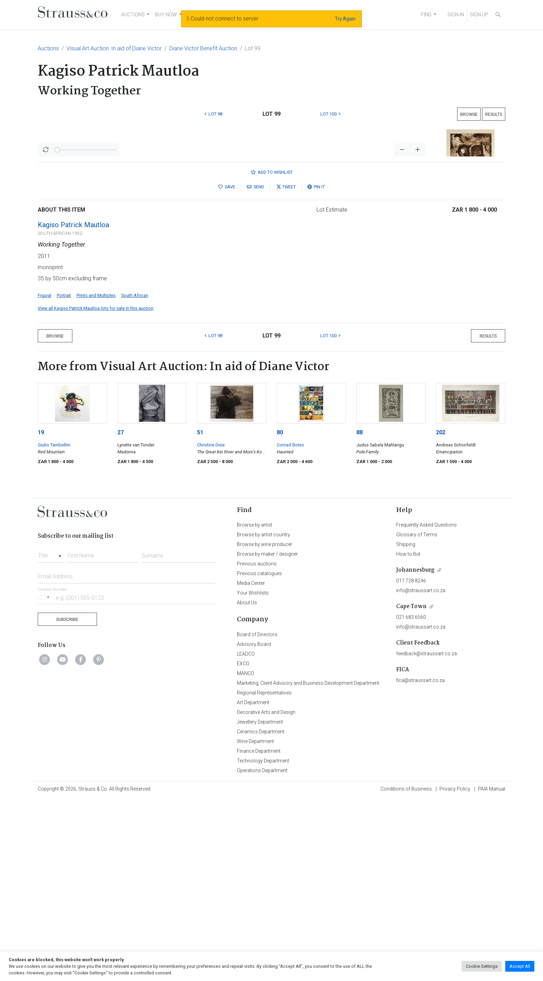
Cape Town (411, 788)
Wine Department (255, 923)
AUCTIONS (133, 14)
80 (280, 614)
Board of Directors (257, 816)
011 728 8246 (411, 762)
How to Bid (408, 736)
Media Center (251, 765)
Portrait (64, 477)
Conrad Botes (290, 626)
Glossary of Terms (416, 716)
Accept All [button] (519, 966)
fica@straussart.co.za (420, 862)
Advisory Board (254, 826)
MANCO (245, 855)
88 (359, 614)
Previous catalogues (259, 755)
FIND (426, 14)
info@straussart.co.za (420, 772)
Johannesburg (415, 752)
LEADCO (246, 835)
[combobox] (51, 735)
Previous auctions (257, 745)
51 (200, 614)
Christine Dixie (211, 626)
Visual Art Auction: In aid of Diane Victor (114, 48)
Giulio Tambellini (54, 626)
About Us (247, 784)
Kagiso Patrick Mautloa (73, 406)
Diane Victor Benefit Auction (203, 48)
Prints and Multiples (96, 477)
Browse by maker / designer (267, 736)
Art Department (253, 884)
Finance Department (259, 933)
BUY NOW (166, 14)
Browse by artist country (263, 716)
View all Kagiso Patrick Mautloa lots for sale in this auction (95, 490)
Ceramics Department (260, 913)
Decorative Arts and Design (266, 894)
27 (120, 614)
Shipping (405, 726)
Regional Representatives (264, 874)
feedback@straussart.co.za (426, 835)
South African (134, 477)
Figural (44, 477)
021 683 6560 (411, 799)
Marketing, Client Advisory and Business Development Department (308, 865)
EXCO (243, 845)
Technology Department (263, 942)
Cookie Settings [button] (482, 966)
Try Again (345, 19)
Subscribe (67, 801)
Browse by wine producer (264, 726)
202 (440, 614)
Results (493, 114)
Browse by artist (254, 706)
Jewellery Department (260, 903)
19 (41, 614)
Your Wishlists (253, 774)
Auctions (48, 48)
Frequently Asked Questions (426, 706)
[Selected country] (44, 779)
